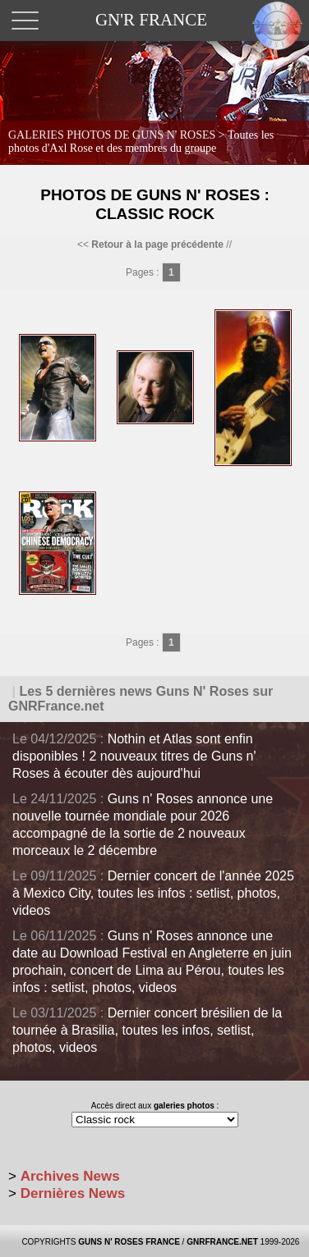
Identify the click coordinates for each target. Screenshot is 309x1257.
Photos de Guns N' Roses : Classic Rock (155, 204)
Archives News (70, 1176)
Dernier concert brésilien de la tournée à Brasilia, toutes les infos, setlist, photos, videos (147, 1030)
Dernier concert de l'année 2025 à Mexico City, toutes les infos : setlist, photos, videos (153, 893)
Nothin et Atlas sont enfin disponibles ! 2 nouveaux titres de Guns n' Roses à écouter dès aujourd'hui (134, 756)
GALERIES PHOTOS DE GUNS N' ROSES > (141, 141)
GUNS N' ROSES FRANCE (129, 1241)
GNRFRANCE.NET (222, 1241)
